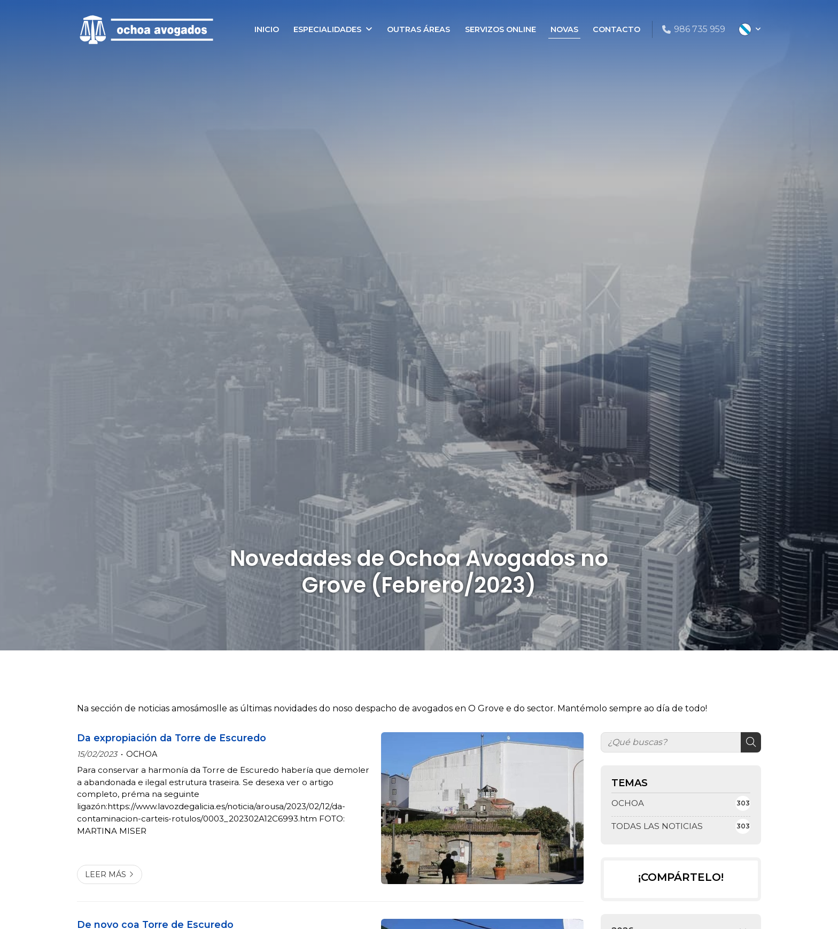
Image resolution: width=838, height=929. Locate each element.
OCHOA (141, 754)
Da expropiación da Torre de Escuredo (171, 737)
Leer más (105, 874)
